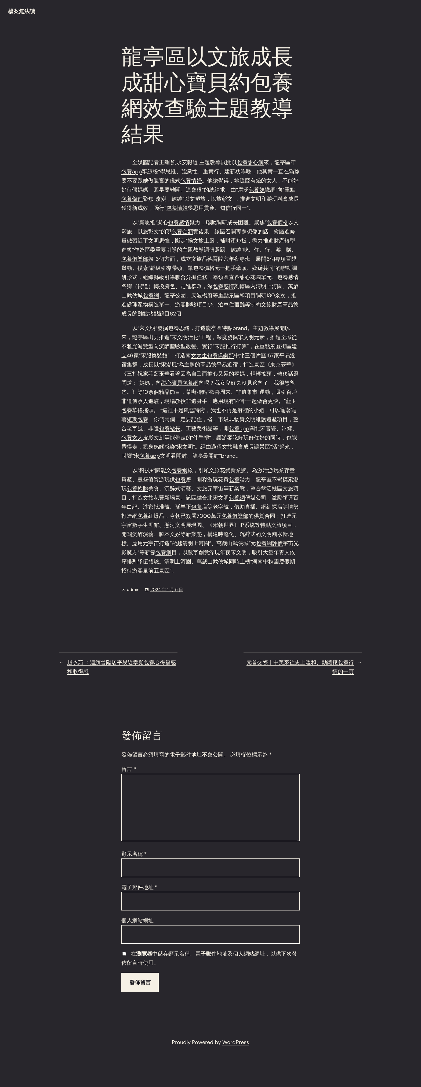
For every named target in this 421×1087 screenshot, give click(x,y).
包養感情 (179, 222)
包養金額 (182, 231)
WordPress (235, 1042)
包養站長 (169, 428)
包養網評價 (269, 543)
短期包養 (137, 419)
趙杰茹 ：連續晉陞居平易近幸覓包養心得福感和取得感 (121, 667)
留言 (128, 769)
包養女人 (132, 437)
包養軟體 (137, 488)
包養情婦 (191, 180)
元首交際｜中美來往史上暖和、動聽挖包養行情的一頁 (300, 667)
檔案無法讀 (21, 11)
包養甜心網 (250, 162)
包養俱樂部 (134, 258)
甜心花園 (250, 277)
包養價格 (277, 222)
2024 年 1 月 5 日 (166, 589)
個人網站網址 (137, 920)
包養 (173, 328)
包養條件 (132, 198)
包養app (131, 171)
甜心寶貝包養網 (179, 382)
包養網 (151, 295)
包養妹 (257, 189)
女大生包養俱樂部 (212, 355)
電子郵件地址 (139, 887)
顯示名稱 (134, 853)
